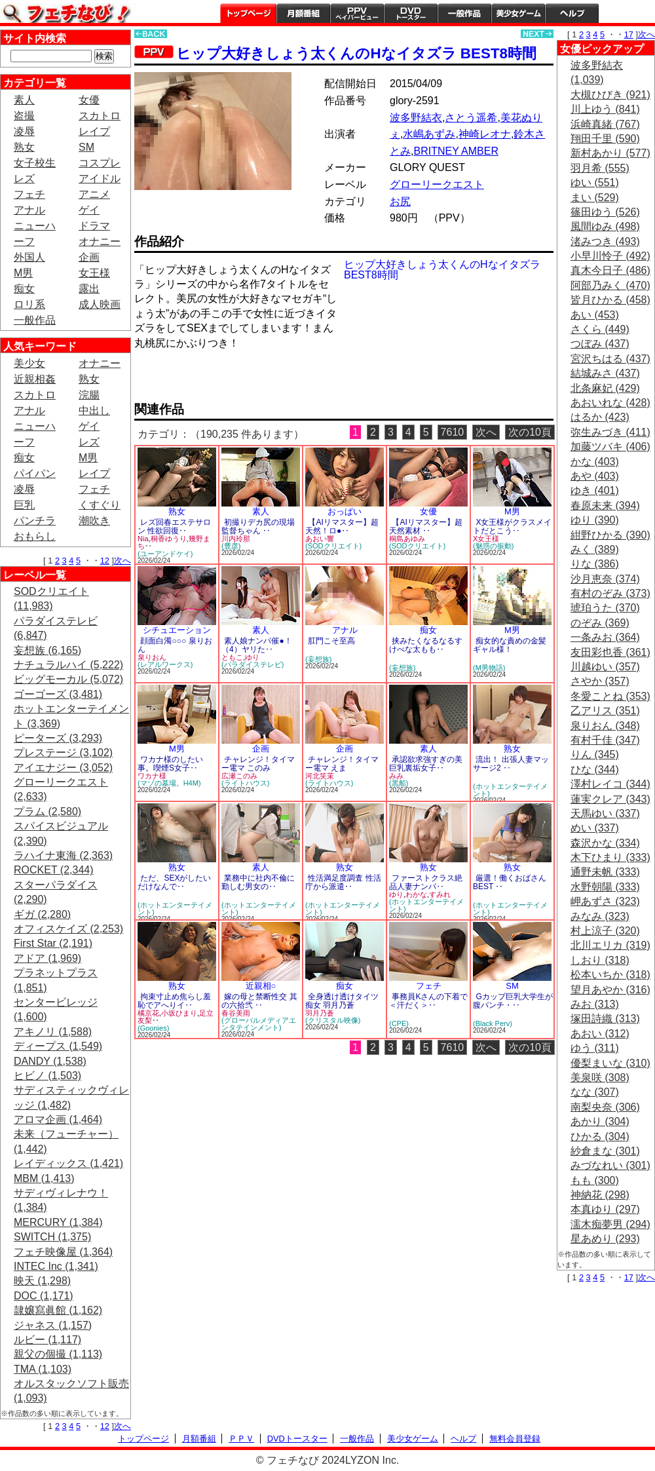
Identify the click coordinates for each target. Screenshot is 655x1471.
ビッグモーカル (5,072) (68, 679)
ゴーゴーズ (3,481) (58, 694)
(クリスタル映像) (332, 1020)
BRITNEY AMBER (455, 151)
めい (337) (595, 827)
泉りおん (152, 657)
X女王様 (486, 539)
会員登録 (627, 13)
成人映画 (100, 304)
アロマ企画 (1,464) (58, 1119)
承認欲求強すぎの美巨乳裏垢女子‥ (425, 764)
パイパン (35, 473)
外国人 (29, 257)
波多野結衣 (416, 117)
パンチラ (35, 520)
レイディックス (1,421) (68, 1163)
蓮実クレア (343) (610, 799)
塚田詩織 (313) (605, 1018)
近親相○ (261, 986)
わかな (416, 894)
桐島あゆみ (407, 539)
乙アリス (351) (605, 710)
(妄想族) (318, 659)
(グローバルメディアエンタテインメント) (258, 1023)
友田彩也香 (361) (610, 652)
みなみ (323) (600, 916)
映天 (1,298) (42, 1280)
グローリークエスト (437, 184)
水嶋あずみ (429, 134)
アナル (29, 210)
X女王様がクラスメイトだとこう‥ (512, 526)
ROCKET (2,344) (54, 869)
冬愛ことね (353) (610, 696)
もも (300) (595, 1180)
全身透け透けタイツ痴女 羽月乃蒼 (342, 1001)
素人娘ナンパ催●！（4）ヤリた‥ (256, 645)
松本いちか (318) (610, 974)
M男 (23, 272)
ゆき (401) (595, 490)
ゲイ (89, 210)
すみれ (440, 894)
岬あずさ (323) (605, 901)
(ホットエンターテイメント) (510, 789)
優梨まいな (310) (610, 1063)
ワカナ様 (152, 776)
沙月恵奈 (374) (605, 578)
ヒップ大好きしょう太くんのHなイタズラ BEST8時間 (356, 53)
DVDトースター (411, 13)
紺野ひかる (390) (610, 535)
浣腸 (89, 394)
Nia (143, 539)
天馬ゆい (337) (605, 813)
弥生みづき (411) (610, 432)
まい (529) (595, 197)
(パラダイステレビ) (252, 664)
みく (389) (595, 549)
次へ (122, 560)
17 (628, 34)
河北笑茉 (319, 776)
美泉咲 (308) (600, 1077)
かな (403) (595, 461)
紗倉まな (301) (605, 1150)
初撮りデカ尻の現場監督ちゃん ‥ (258, 526)
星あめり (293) (605, 1238)
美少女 (29, 363)
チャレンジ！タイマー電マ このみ (258, 764)
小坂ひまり (179, 1013)
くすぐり (100, 504)
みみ (396, 776)
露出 (89, 288)
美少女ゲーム (518, 13)
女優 (89, 99)
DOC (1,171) (43, 1295)
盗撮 (24, 115)
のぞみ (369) (600, 622)
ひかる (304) (600, 1136)
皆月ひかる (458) (610, 299)
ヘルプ (572, 13)
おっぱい (345, 511)
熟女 (24, 147)
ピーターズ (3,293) (58, 738)
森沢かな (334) (605, 843)
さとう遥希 (471, 117)
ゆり (252, 657)
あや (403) (595, 476)
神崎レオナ (484, 134)
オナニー (100, 241)
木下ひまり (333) (610, 857)
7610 (452, 432)
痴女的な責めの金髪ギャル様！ (509, 645)
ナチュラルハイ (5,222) (68, 664)
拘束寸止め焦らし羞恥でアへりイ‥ (174, 1001)
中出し (94, 410)
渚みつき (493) (605, 241)
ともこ (232, 657)
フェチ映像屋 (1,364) (63, 1251)
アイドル (100, 178)
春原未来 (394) (605, 505)
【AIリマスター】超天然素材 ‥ (425, 526)
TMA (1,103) (42, 1369)
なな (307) (595, 1092)
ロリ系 (29, 304)
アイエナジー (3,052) (63, 767)
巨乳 (24, 504)
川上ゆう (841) (605, 109)
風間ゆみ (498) (605, 226)
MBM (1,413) (44, 1178)
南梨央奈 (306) (605, 1107)
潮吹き (94, 520)
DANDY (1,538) (50, 1061)
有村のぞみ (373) (610, 593)
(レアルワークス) (165, 664)
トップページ (248, 13)
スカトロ (100, 115)
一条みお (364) (605, 637)
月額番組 (303, 13)
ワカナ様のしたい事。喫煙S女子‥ (170, 764)
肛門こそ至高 (331, 640)
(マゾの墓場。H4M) (169, 783)
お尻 (400, 201)
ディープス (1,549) (58, 1046)
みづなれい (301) (610, 1165)
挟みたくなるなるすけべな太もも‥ (425, 645)
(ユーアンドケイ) (165, 554)
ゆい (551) (595, 182)
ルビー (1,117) (47, 1339)
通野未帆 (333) (605, 871)
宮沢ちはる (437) (610, 358)
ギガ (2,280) (42, 914)
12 (104, 560)
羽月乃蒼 (319, 1013)
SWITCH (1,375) (52, 1236)
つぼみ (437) (600, 343)
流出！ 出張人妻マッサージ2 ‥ (511, 764)
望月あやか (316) (610, 989)
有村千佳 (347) (605, 740)
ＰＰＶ (241, 1438)
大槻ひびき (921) (610, 94)
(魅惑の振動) (493, 546)
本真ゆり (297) (605, 1209)
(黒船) (398, 783)
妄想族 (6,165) (47, 650)
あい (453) (595, 314)
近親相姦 (35, 379)
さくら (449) (600, 329)
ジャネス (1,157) (53, 1325)
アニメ (94, 194)
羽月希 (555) (600, 168)
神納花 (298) (600, 1194)
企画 (89, 257)
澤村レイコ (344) (610, 784)
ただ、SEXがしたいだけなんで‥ (174, 882)
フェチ (29, 194)
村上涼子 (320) (605, 930)
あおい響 (319, 539)
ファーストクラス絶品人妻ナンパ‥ (425, 882)
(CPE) (399, 1023)
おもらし (35, 536)
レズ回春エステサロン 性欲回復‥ (174, 526)
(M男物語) (489, 668)
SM (86, 147)
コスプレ (100, 162)
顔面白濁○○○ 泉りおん (175, 645)
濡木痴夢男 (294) (610, 1224)
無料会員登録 (514, 1438)
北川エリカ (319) (610, 945)
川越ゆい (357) (605, 666)
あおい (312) (600, 1033)
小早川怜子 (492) (610, 255)
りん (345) (595, 754)
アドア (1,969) (47, 958)
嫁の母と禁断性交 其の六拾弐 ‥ (259, 1001)
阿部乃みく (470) (610, 285)
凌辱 (24, 131)
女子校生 (35, 162)
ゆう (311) (595, 1048)
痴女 (24, 288)
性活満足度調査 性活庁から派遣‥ (343, 882)
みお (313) (595, 1004)
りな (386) (595, 563)
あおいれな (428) (610, 402)
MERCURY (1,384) (58, 1222)
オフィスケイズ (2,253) (68, 928)
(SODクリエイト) (333, 546)
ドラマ (94, 225)
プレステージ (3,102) (63, 752)
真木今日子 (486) (610, 270)
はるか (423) (600, 417)
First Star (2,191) (53, 943)
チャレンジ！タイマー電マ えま (342, 764)
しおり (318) (600, 960)
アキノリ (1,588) (53, 1031)
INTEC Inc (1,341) (56, 1266)
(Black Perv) (492, 1023)
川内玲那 (235, 539)
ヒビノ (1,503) (47, 1075)
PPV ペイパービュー (357, 13)
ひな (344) (595, 769)
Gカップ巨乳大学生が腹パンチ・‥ (513, 1001)
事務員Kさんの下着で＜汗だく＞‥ (428, 1001)
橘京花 (148, 1013)
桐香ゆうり (169, 539)
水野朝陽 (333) (605, 886)
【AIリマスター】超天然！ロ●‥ (342, 526)
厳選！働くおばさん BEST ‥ (509, 882)
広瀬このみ (239, 776)
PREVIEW (236, 379)
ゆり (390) (595, 519)
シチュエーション (177, 630)
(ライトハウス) (245, 783)
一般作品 (464, 13)
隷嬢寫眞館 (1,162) (58, 1310)
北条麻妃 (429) (605, 388)
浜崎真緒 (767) (605, 124)
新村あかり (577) (610, 153)
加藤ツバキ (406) (610, 446)
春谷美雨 (235, 1013)
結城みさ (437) (605, 373)
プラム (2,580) (47, 811)
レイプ (94, 131)
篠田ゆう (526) (605, 212)
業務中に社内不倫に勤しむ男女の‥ (258, 882)
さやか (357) (600, 681)
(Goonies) (153, 1028)
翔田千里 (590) (605, 138)
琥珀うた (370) (605, 607)
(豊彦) (230, 546)
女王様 (94, 272)
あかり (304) (600, 1121)
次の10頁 (530, 432)
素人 (24, 99)
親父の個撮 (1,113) (58, 1354)
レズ (24, 178)
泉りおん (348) (605, 725)
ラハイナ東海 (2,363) (63, 855)
